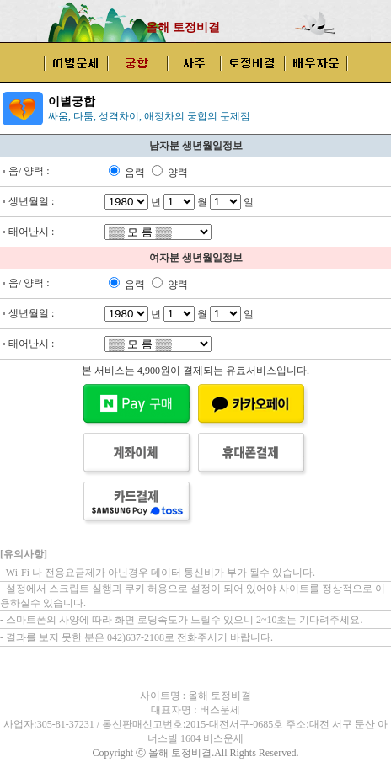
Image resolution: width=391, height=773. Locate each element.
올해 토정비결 (183, 27)
